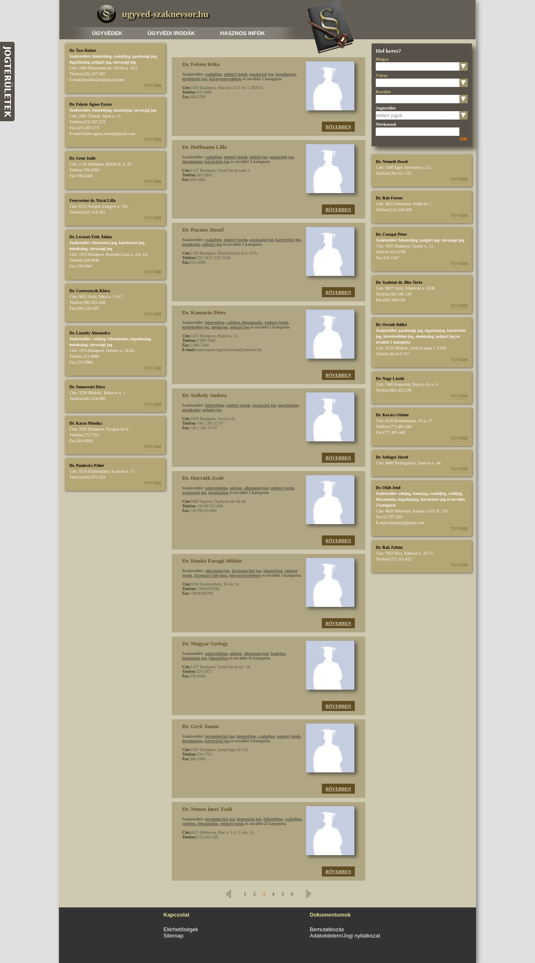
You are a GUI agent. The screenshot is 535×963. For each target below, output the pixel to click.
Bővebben (338, 126)
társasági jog (124, 62)
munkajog (123, 110)
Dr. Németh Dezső (392, 161)
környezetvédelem (225, 78)
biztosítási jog (104, 242)
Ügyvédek (107, 33)
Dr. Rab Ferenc (389, 198)
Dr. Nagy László (390, 378)
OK (464, 139)
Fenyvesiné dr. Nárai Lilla (92, 200)
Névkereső (386, 124)
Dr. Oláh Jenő (388, 487)
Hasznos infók (242, 33)
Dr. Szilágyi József (392, 457)
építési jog (259, 157)
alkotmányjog (256, 488)
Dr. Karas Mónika (85, 423)
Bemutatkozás (327, 929)
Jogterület (386, 107)
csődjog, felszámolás (110, 338)
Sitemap (173, 935)
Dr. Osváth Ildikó (391, 324)
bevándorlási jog (247, 570)
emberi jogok (235, 74)
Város (381, 75)
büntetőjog (102, 56)
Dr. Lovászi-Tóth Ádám (90, 236)
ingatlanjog (79, 62)
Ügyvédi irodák (171, 33)
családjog (122, 56)
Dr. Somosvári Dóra (87, 387)
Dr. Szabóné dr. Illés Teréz (399, 282)
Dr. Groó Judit (82, 158)
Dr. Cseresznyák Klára (89, 290)
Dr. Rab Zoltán (389, 547)
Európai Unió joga (210, 575)
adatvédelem (216, 488)
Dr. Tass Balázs (82, 50)
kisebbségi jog (194, 78)
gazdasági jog (144, 56)
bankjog (277, 653)
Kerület (383, 91)
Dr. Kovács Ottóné (392, 415)
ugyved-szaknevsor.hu (165, 14)
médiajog (219, 327)
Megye (382, 58)
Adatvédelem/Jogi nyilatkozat (345, 935)
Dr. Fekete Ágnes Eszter (90, 104)
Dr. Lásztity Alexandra (89, 333)
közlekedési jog (195, 327)
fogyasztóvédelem (245, 575)
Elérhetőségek (180, 929)
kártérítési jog (131, 242)
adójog (236, 488)
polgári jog (101, 62)
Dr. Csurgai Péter (391, 234)
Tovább (152, 85)
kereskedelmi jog (398, 336)
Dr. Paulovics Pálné (86, 465)
